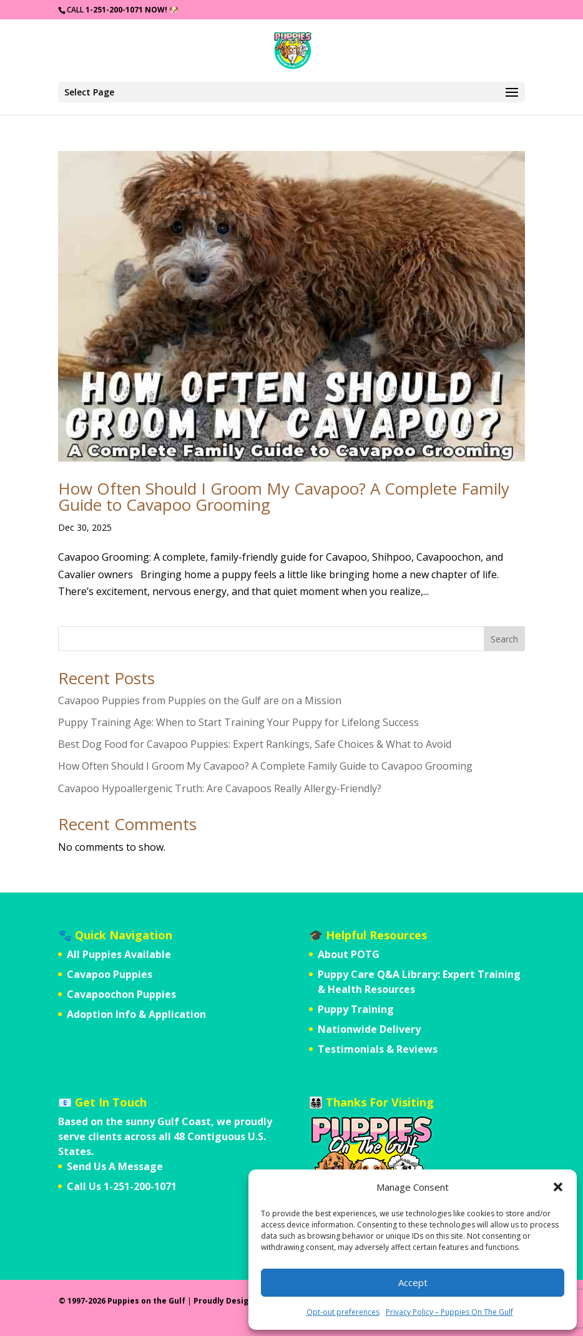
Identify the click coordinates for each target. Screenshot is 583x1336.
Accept (413, 1282)
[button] (558, 1187)
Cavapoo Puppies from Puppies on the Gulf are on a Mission (199, 700)
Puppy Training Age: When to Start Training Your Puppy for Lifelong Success (238, 722)
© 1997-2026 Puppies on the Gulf (122, 1300)
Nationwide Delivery (369, 1029)
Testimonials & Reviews (378, 1049)
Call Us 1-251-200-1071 (122, 1186)
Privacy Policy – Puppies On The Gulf (449, 1312)
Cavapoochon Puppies (121, 994)
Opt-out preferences (343, 1312)
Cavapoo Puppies (109, 974)
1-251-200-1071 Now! (126, 9)
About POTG (349, 954)
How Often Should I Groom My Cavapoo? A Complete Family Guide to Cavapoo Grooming (283, 496)
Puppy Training (356, 1009)
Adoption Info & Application (136, 1014)
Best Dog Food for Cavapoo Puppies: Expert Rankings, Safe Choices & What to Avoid (254, 744)
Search (504, 639)
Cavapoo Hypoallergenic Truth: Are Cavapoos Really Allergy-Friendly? (219, 788)
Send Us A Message (115, 1166)
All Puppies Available (119, 954)
